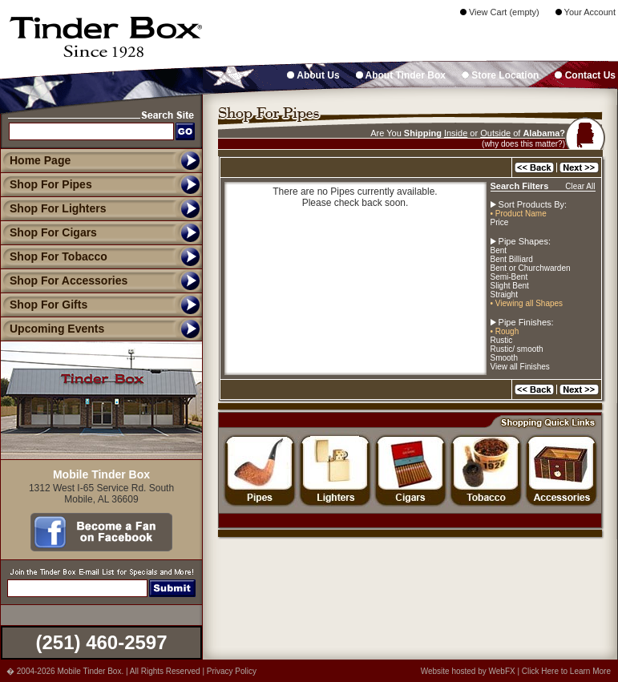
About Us (313, 75)
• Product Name (519, 213)
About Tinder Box (401, 75)
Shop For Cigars (48, 232)
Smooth (504, 357)
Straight (504, 294)
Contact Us (585, 75)
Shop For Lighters (53, 208)
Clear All (580, 186)
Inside (455, 133)
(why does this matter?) (523, 143)
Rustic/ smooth (517, 349)
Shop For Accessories (63, 280)
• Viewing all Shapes (527, 303)
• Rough (505, 331)
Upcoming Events (52, 328)
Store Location (500, 75)
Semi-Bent (509, 276)
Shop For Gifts (43, 304)
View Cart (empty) (499, 12)
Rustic (502, 340)
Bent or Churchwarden (531, 268)
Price (500, 222)
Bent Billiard (512, 259)
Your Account (585, 12)
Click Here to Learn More (566, 671)
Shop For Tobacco (53, 256)
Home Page (40, 160)
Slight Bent (510, 285)
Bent (499, 250)
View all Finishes (520, 366)
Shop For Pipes (46, 184)
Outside (495, 133)
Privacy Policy (231, 671)
